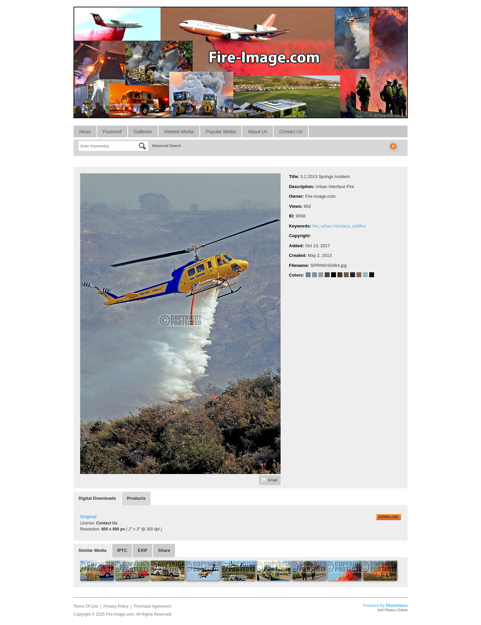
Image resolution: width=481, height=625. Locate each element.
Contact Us (290, 131)
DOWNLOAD (388, 517)
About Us (257, 131)
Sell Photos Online (392, 610)
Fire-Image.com (120, 614)
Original (88, 516)
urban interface (335, 225)
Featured (112, 131)
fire (315, 225)
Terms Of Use (85, 606)
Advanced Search (166, 146)
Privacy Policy (116, 606)
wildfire (358, 225)
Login (364, 8)
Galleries (143, 131)
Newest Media (179, 131)
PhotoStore (397, 605)
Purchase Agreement (152, 606)
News (85, 131)
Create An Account (391, 8)
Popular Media (221, 131)
